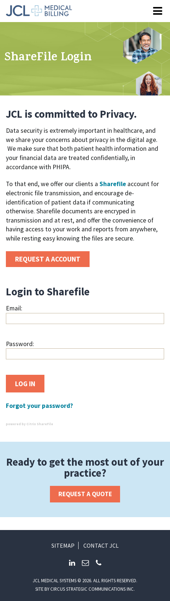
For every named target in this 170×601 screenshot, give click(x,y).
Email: (14, 308)
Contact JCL (101, 545)
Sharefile (113, 184)
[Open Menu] (157, 11)
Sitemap (63, 545)
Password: (20, 344)
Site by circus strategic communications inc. (85, 589)
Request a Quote (85, 494)
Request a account (47, 259)
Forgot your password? (39, 406)
